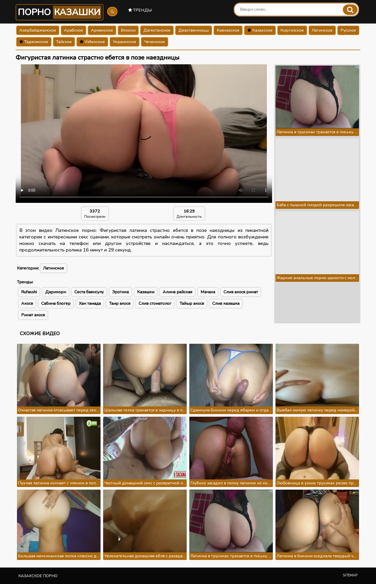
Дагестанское (157, 30)
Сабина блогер (55, 303)
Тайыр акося (192, 303)
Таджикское (33, 42)
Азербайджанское (37, 30)
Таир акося (119, 303)
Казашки (145, 292)
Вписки (128, 30)
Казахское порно (37, 576)
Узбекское (92, 42)
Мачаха (208, 292)
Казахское (260, 30)
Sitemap (350, 575)
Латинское (322, 30)
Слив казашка (225, 303)
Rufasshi (29, 292)
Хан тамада (90, 303)
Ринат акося (33, 315)
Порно (59, 12)
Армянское (102, 30)
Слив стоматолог (155, 303)
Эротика (120, 292)
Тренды (140, 10)
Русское (348, 30)
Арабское (73, 30)
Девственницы (193, 30)
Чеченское (154, 42)
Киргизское (292, 30)
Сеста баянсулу (89, 292)
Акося (27, 303)
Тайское (64, 42)
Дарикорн (55, 292)
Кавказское (228, 30)
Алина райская (177, 292)
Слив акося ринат (241, 292)
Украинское (124, 42)
